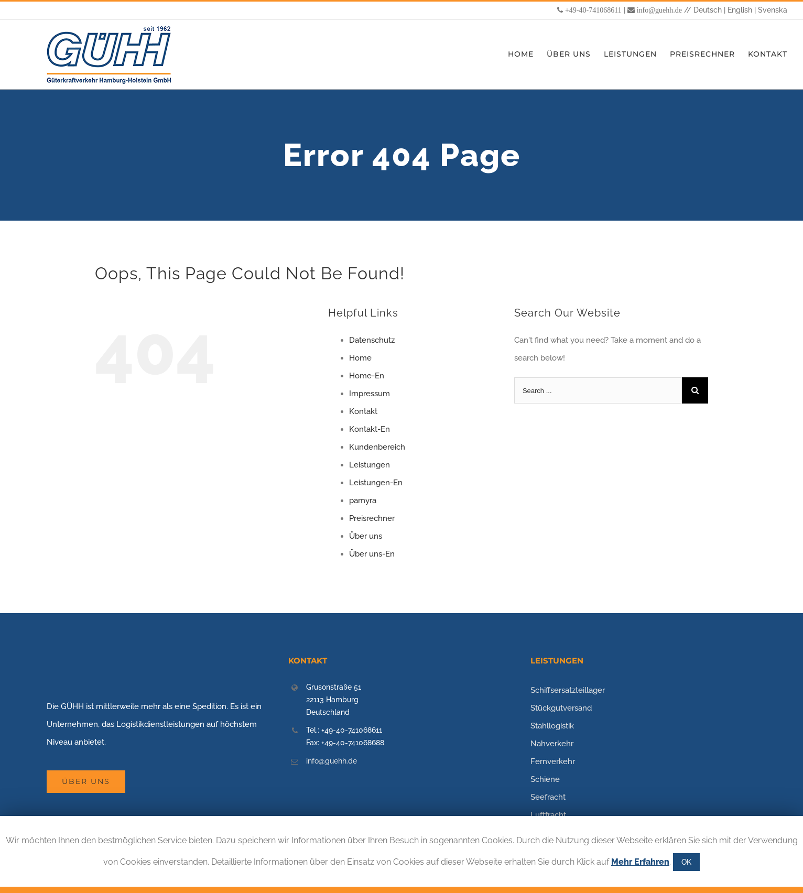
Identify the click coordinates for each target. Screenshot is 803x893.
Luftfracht (548, 815)
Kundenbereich (377, 447)
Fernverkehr (552, 761)
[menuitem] (527, 54)
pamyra (362, 500)
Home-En (366, 375)
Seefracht (548, 797)
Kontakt (363, 411)
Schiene (545, 779)
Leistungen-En (376, 482)
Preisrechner (372, 518)
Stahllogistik (552, 726)
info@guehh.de (659, 10)
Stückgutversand (561, 708)
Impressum (369, 393)
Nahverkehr (551, 743)
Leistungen (369, 465)
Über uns (365, 536)
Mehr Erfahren (640, 862)
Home (360, 358)
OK (686, 862)
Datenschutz (372, 340)
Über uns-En (372, 554)
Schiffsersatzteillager (567, 690)
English (740, 10)
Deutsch (707, 10)
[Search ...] (598, 390)
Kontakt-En (369, 429)
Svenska (772, 10)
